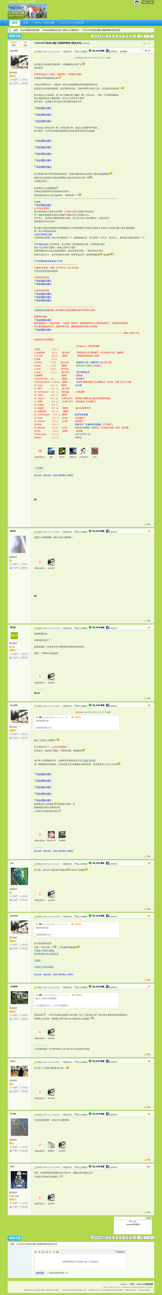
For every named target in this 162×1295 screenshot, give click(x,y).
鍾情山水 (73, 457)
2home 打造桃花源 (10, 30)
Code (53, 1251)
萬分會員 (13, 72)
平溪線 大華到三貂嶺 (44, 950)
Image (43, 1251)
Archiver (123, 1284)
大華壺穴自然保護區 (44, 967)
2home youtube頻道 (72, 22)
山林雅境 (62, 840)
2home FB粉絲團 (44, 22)
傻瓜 (51, 457)
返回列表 (97, 36)
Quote (50, 1251)
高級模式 (121, 1252)
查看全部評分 (40, 457)
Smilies (57, 1251)
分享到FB (111, 51)
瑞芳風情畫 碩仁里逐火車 (46, 954)
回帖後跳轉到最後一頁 (57, 1273)
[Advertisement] (100, 12)
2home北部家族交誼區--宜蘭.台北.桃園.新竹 (60, 30)
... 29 (140, 36)
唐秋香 (13, 531)
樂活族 (13, 627)
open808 (14, 51)
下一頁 (148, 36)
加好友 (25, 80)
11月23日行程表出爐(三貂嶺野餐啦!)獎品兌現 (101, 30)
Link (46, 1251)
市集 (25, 22)
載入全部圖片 (82, 51)
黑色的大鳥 (51, 840)
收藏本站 (21, 2)
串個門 (15, 80)
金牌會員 (13, 1080)
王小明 (13, 1114)
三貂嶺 (37, 960)
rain (12, 863)
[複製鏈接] (86, 43)
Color (39, 1251)
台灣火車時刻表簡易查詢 (46, 271)
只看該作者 (67, 51)
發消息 (25, 83)
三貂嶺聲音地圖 (41, 310)
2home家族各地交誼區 (29, 30)
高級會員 (13, 557)
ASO (95, 457)
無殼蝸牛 (51, 1151)
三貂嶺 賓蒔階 (89, 760)
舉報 (148, 524)
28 (40, 451)
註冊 (151, 2)
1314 (12, 1166)
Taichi (12, 1061)
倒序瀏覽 (123, 51)
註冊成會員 (93, 1262)
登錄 (145, 2)
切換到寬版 (30, 2)
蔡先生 (62, 457)
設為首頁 (12, 2)
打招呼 (15, 83)
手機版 (132, 1284)
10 (134, 36)
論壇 (14, 22)
